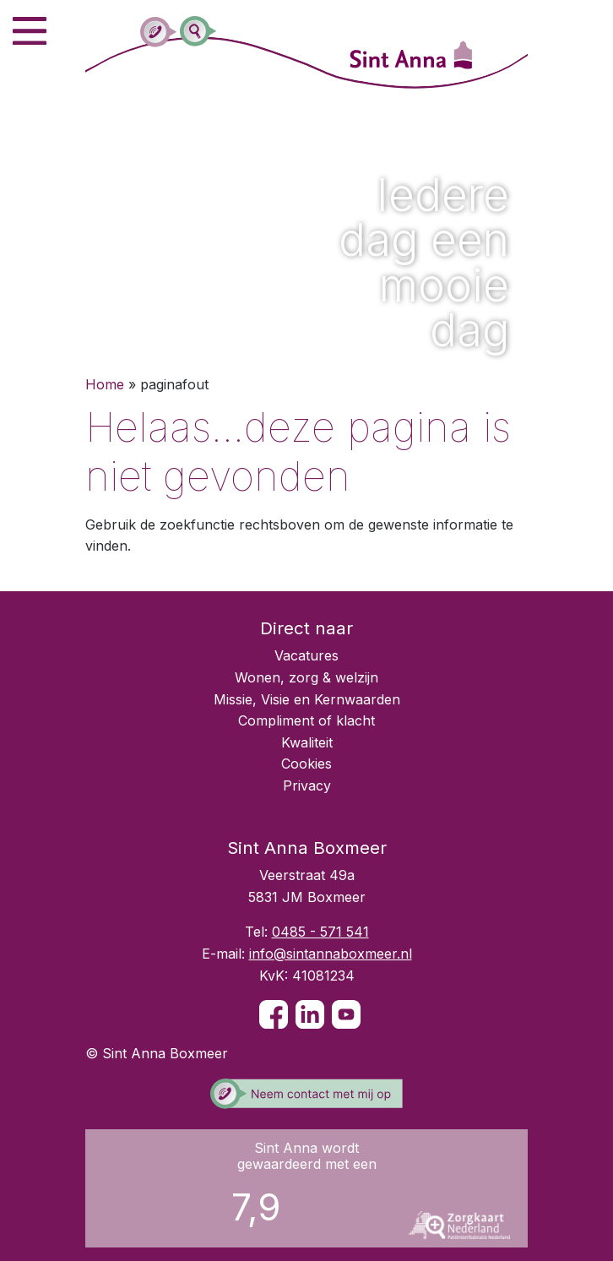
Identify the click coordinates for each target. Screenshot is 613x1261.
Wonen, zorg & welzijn (306, 677)
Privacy (307, 785)
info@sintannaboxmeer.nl (330, 953)
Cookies (306, 763)
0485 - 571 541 (320, 931)
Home (104, 384)
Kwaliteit (307, 742)
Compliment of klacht (306, 720)
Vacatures (306, 655)
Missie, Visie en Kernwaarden (307, 699)
